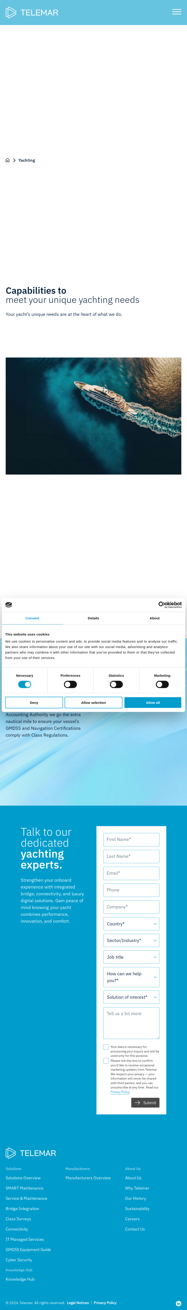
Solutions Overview (23, 1177)
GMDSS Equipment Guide (28, 1249)
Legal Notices (78, 1302)
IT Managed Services (25, 1239)
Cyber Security (19, 1259)
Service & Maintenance (26, 1198)
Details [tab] (93, 618)
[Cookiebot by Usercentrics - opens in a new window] (162, 604)
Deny (34, 703)
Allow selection (93, 703)
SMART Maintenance (24, 1188)
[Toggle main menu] (175, 12)
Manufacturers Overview (88, 1177)
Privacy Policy (105, 1302)
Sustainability (137, 1208)
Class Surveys (18, 1218)
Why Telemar (137, 1188)
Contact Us (135, 1229)
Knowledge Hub (20, 1279)
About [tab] (155, 618)
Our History (135, 1198)
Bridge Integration (22, 1208)
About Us (133, 1177)
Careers (132, 1218)
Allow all (153, 703)
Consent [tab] (32, 618)
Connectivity (17, 1229)
